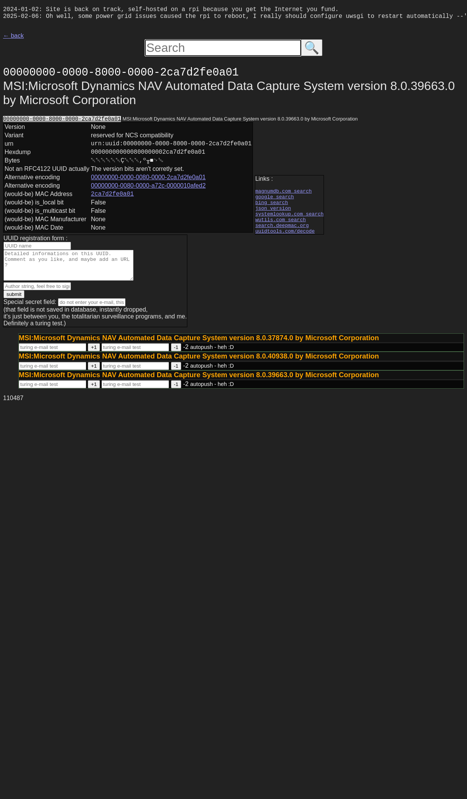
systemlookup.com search (289, 220)
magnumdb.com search (283, 192)
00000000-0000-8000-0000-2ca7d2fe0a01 (62, 122)
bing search (271, 206)
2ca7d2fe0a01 (112, 203)
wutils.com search (280, 226)
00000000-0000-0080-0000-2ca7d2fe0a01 (148, 185)
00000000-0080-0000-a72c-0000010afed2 (148, 194)
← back (13, 38)
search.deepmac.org (282, 233)
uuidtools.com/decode (285, 240)
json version (273, 213)
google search (274, 199)
